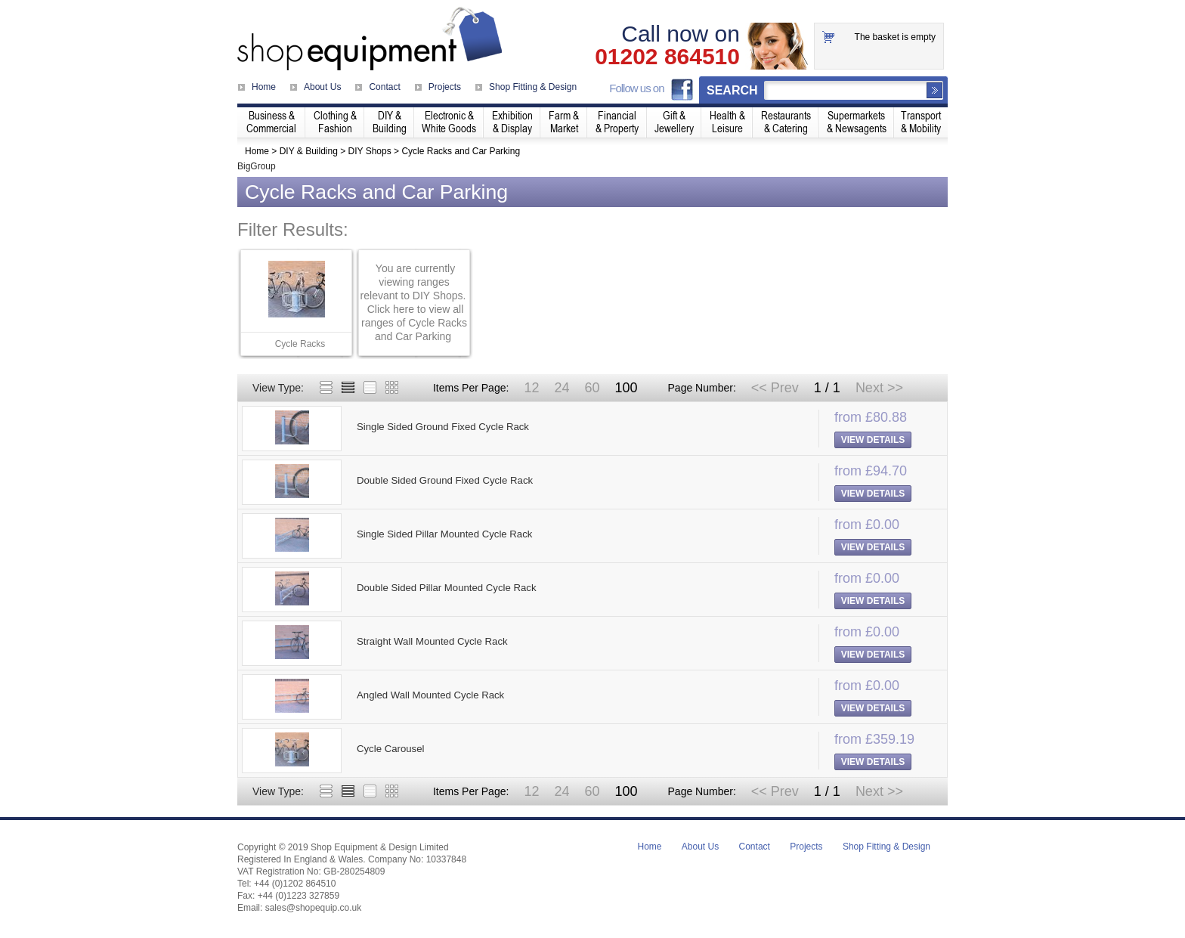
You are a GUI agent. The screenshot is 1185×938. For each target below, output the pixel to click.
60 (591, 387)
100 (625, 387)
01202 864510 (667, 56)
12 (531, 387)
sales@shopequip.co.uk (313, 907)
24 (561, 387)
